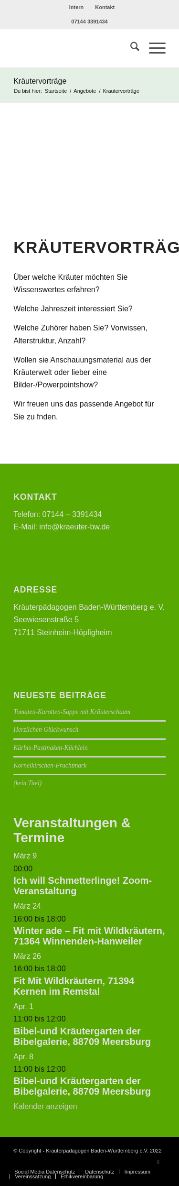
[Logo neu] (74, 48)
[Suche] (130, 48)
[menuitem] (76, 7)
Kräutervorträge (39, 81)
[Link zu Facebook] (158, 1161)
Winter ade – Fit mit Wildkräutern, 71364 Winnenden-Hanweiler (89, 935)
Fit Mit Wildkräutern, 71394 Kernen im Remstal (73, 986)
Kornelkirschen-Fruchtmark (49, 765)
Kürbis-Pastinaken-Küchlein (50, 747)
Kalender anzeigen (45, 1106)
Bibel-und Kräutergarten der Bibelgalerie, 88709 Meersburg (82, 1036)
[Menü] (152, 48)
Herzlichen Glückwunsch (45, 729)
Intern (76, 7)
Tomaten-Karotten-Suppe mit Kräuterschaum (71, 711)
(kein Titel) (27, 783)
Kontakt (105, 7)
